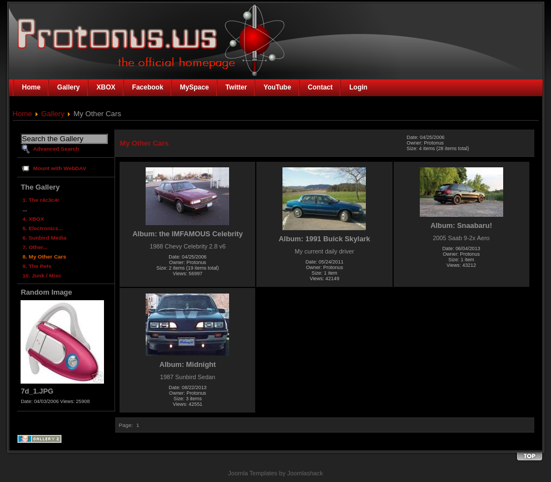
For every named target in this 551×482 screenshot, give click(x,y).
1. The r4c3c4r (40, 200)
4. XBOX (33, 219)
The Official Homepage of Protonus (104, 34)
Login (358, 87)
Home (22, 114)
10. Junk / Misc (41, 275)
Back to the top (529, 456)
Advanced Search (56, 149)
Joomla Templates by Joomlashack (275, 473)
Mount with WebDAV (59, 168)
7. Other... (34, 247)
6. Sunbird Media (44, 238)
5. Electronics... (42, 228)
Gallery (52, 114)
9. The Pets (36, 266)
